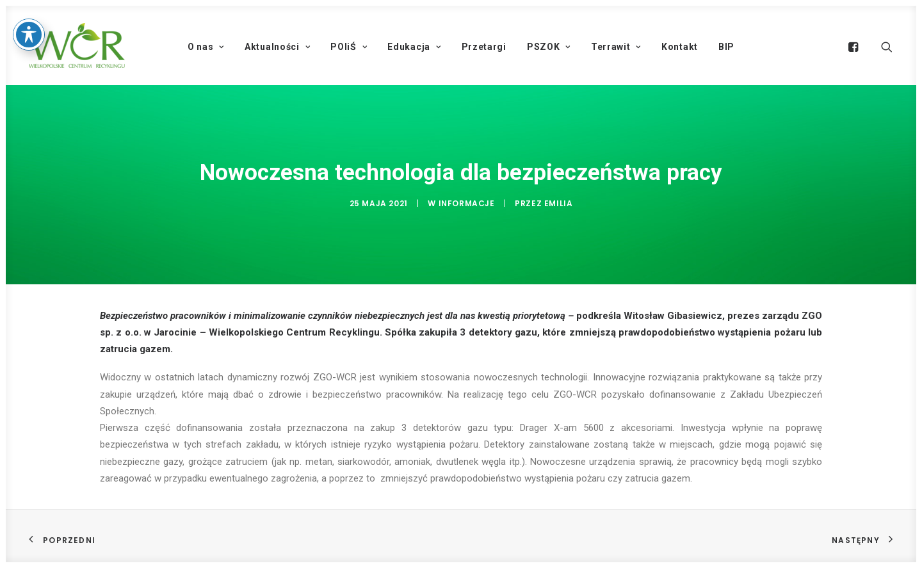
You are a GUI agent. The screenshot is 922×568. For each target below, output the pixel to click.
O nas (206, 47)
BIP (726, 47)
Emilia (558, 203)
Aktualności (277, 47)
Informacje (467, 203)
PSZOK (548, 47)
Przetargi (484, 47)
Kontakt (679, 47)
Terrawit (616, 47)
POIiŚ (348, 47)
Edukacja (414, 47)
